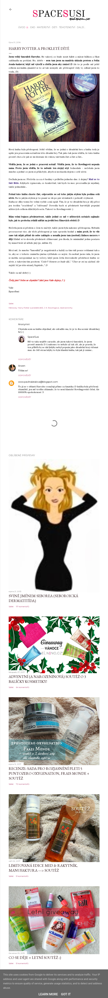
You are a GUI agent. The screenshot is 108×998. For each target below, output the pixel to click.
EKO (32, 27)
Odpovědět (24, 359)
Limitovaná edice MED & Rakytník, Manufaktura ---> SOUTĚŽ (43, 868)
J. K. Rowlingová (51, 308)
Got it (66, 994)
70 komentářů (22, 784)
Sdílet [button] (11, 303)
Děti (54, 27)
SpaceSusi (33, 336)
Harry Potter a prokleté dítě (30, 308)
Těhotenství (67, 27)
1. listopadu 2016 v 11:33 (69, 382)
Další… (81, 27)
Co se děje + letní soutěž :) (35, 957)
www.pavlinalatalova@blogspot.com (38, 381)
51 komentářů (22, 876)
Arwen (21, 365)
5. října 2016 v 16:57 (39, 324)
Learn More (48, 994)
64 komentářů (22, 687)
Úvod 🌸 (23, 27)
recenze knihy (66, 308)
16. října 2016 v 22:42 (49, 337)
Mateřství (43, 27)
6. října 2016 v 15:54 (35, 366)
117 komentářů (22, 606)
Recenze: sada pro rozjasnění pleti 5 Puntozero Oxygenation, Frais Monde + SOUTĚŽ (49, 773)
